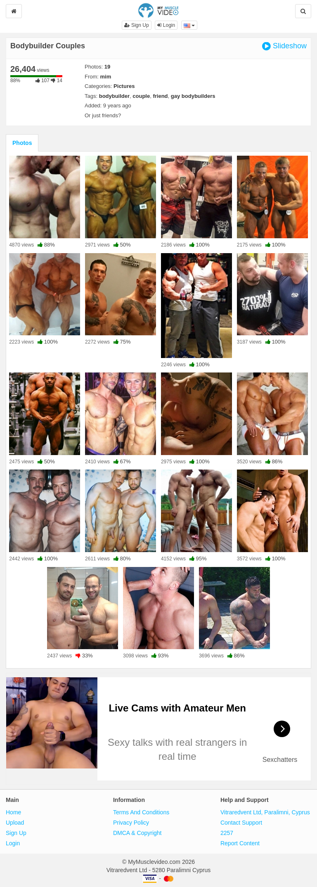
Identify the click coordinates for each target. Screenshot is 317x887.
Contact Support (241, 822)
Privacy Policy (131, 822)
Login (166, 25)
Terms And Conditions (141, 812)
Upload (15, 822)
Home (13, 812)
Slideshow (284, 46)
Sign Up (136, 25)
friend (160, 96)
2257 (226, 833)
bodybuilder (114, 96)
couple (141, 96)
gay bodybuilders (193, 96)
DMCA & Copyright (137, 833)
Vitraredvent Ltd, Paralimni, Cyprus (265, 812)
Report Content (240, 843)
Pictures (124, 86)
